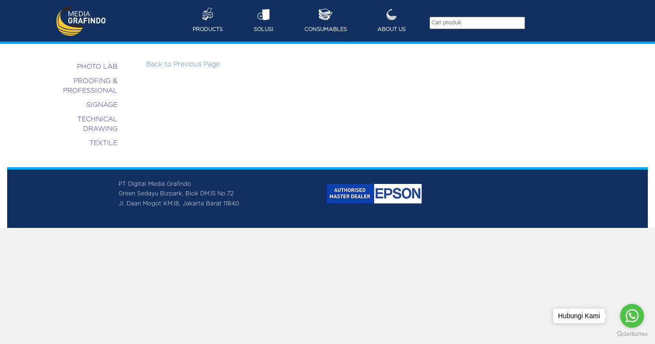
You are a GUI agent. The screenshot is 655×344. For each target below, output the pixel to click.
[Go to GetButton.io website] (632, 334)
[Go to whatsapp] (632, 316)
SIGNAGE (102, 105)
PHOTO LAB (97, 67)
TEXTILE (103, 143)
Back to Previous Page (183, 64)
